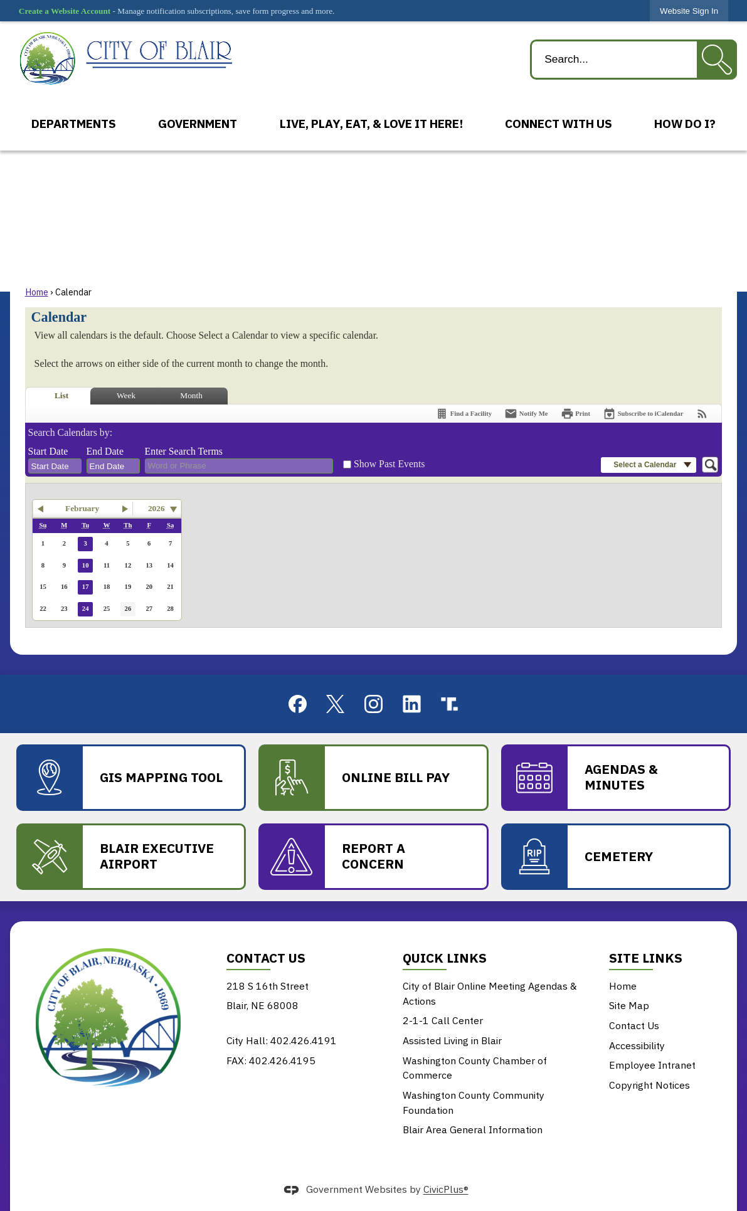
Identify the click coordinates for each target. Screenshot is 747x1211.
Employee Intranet (652, 1065)
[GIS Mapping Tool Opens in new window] (131, 777)
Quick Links (445, 957)
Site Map (629, 1005)
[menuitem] (73, 124)
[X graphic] (335, 704)
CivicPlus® (446, 1189)
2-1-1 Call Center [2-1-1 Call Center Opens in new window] (443, 1020)
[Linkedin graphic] (412, 704)
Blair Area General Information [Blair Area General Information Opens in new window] (473, 1129)
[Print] (575, 413)
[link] (689, 11)
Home (36, 292)
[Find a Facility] (463, 413)
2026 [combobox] (156, 508)
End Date (105, 451)
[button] (717, 60)
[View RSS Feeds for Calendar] (702, 413)
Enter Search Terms (184, 451)
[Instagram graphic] (373, 704)
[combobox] (55, 466)
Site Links (645, 957)
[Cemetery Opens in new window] (616, 856)
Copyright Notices (649, 1085)
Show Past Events (389, 463)
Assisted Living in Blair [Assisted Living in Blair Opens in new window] (452, 1040)
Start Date (48, 451)
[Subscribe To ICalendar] (643, 413)
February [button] (82, 508)
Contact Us (634, 1025)
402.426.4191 (303, 1040)
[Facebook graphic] (298, 704)
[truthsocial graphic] (449, 704)
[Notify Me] (526, 413)
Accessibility (637, 1045)
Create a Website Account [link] (64, 11)
